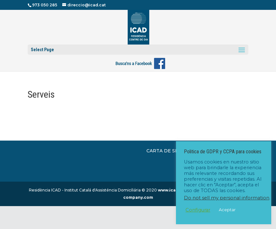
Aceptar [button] (227, 209)
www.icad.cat (172, 190)
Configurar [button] (197, 210)
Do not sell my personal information (226, 198)
